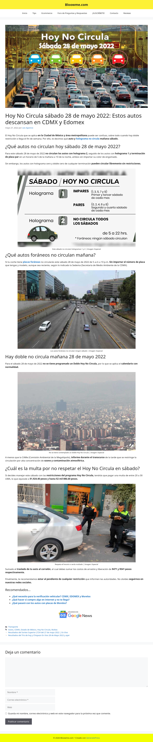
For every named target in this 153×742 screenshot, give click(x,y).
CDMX (17, 629)
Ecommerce (46, 13)
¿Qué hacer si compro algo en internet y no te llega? (40, 599)
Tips (34, 13)
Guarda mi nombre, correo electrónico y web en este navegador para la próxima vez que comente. (59, 713)
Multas (54, 629)
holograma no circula (88, 138)
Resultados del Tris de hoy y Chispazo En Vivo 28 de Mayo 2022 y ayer (39, 635)
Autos (10, 629)
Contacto (114, 13)
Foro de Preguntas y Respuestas (72, 13)
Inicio (24, 13)
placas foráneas (31, 261)
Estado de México (28, 629)
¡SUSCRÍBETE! (98, 13)
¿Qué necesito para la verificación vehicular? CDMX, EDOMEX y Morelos (51, 596)
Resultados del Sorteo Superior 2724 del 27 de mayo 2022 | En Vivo (38, 632)
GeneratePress (93, 738)
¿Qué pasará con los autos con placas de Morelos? (39, 603)
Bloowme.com (76, 4)
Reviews (127, 13)
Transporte (13, 627)
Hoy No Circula (43, 629)
